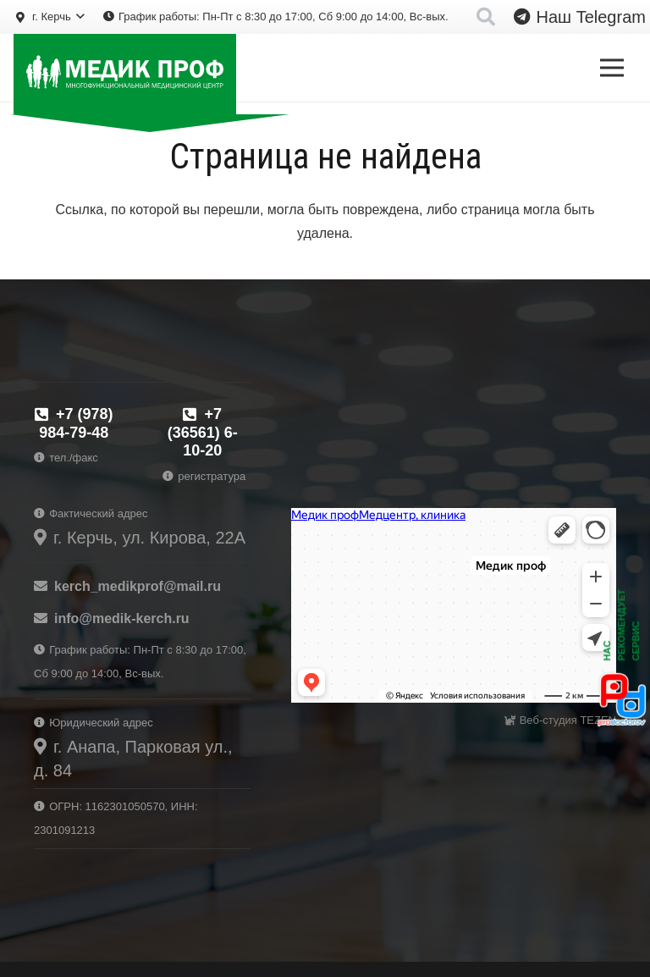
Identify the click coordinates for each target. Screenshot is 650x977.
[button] (49, 17)
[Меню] (612, 68)
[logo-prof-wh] (125, 74)
